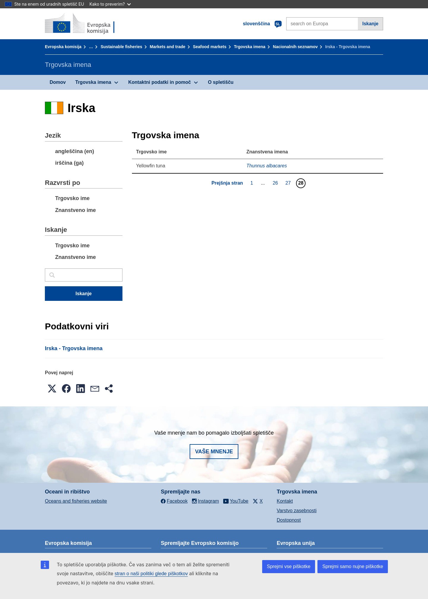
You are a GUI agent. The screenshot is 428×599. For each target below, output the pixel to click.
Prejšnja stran (227, 182)
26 (276, 182)
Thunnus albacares (266, 165)
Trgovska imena (249, 46)
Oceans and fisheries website (76, 501)
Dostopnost (289, 520)
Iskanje (370, 23)
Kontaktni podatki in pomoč (159, 82)
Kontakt (285, 501)
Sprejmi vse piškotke (289, 566)
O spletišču (220, 82)
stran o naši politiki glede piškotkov (151, 573)
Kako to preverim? (110, 4)
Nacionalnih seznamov (295, 46)
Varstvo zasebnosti (297, 510)
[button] (52, 388)
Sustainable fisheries (121, 46)
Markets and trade (167, 46)
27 (288, 182)
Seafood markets (209, 46)
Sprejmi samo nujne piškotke (352, 566)
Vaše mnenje (214, 452)
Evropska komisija (63, 46)
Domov (58, 82)
